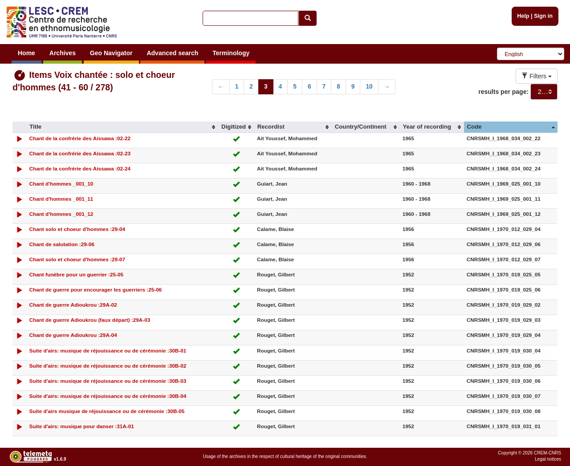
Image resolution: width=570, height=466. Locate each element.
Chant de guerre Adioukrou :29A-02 (73, 305)
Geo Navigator (111, 53)
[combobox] (544, 92)
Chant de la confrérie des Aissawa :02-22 (79, 138)
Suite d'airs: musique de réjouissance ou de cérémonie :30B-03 (107, 381)
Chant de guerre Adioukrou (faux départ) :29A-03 (89, 320)
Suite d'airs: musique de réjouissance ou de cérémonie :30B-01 (107, 350)
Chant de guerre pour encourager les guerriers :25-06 (95, 289)
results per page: (503, 91)
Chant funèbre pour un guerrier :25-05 (76, 274)
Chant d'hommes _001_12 (61, 214)
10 (369, 86)
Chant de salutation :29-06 (61, 244)
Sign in (543, 16)
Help (523, 16)
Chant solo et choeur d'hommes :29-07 (77, 259)
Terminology (230, 53)
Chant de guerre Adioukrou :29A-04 (73, 335)
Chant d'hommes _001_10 (61, 183)
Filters (536, 76)
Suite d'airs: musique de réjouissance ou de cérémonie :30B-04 (107, 396)
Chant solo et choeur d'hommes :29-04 (77, 229)
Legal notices (548, 459)
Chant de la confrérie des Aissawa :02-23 (79, 153)
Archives (62, 53)
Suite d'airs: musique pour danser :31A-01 (81, 426)
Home (26, 53)
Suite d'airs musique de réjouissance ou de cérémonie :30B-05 (106, 411)
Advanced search (172, 53)
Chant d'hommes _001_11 (61, 199)
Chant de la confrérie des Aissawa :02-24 (79, 168)
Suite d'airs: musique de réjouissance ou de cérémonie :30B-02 (107, 366)
